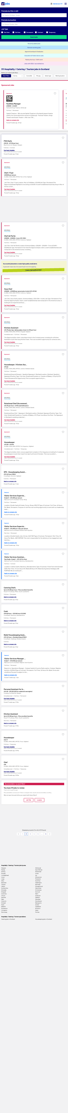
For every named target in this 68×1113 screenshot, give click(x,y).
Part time (5, 32)
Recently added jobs (34, 43)
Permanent (28, 32)
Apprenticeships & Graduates (34, 51)
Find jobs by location (8, 20)
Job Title (28, 800)
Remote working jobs (34, 47)
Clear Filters (6, 76)
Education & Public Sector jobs (34, 55)
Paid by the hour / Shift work (34, 59)
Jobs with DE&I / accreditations (34, 63)
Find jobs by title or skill (9, 11)
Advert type (48, 76)
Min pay (38, 76)
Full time (16, 32)
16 (45, 834)
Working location (60, 76)
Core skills (29, 76)
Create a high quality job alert (35, 270)
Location (39, 800)
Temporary (51, 32)
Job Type (4, 29)
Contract (39, 32)
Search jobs (34, 37)
